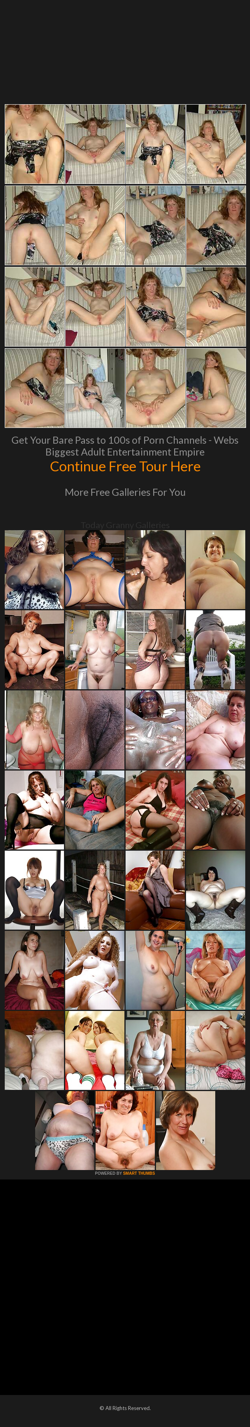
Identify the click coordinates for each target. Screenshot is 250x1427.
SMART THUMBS (139, 1173)
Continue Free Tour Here (125, 466)
